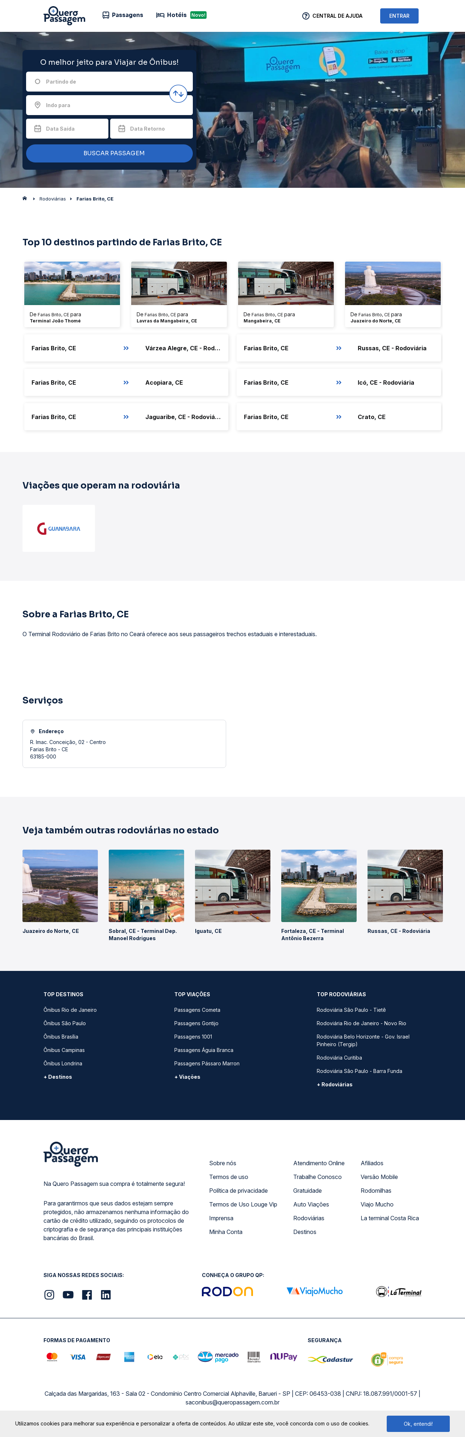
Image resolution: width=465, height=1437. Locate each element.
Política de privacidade (238, 1190)
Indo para (58, 105)
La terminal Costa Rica (390, 1218)
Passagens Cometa (197, 1010)
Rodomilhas (376, 1190)
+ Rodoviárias (335, 1084)
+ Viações (187, 1077)
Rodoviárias (308, 1218)
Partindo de (61, 82)
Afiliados (372, 1163)
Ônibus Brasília (60, 1037)
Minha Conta (225, 1231)
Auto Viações (311, 1204)
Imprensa (221, 1218)
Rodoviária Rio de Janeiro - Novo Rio (361, 1023)
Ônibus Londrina (62, 1063)
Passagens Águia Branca (203, 1050)
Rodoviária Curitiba (339, 1057)
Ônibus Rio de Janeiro (70, 1010)
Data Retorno (147, 129)
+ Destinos (57, 1077)
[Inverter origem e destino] (178, 94)
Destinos (304, 1231)
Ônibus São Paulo (64, 1023)
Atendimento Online (319, 1163)
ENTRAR (399, 16)
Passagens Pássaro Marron (207, 1063)
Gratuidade (307, 1190)
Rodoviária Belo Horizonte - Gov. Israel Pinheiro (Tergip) (363, 1040)
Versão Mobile (379, 1176)
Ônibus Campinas (64, 1050)
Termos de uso (228, 1176)
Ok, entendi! (418, 1424)
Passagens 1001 (193, 1037)
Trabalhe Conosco (317, 1176)
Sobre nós (222, 1163)
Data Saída (60, 129)
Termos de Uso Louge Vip (243, 1204)
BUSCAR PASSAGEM (108, 153)
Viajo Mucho (377, 1204)
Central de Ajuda (337, 16)
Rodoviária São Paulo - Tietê (351, 1010)
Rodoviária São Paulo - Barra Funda (359, 1071)
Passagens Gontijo (196, 1023)
